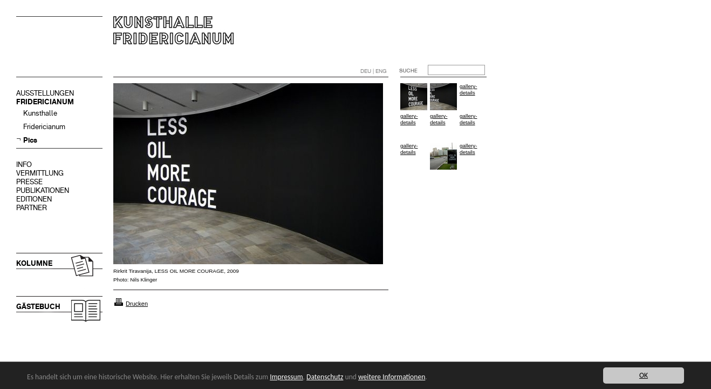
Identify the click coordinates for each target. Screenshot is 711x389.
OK (643, 375)
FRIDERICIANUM (45, 102)
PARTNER (31, 208)
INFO (24, 164)
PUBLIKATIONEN (42, 190)
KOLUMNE (34, 263)
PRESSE (29, 182)
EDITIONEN (34, 199)
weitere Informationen (391, 376)
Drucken (137, 303)
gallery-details (468, 89)
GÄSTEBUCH (38, 307)
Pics (30, 140)
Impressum (286, 376)
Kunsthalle (40, 113)
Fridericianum (44, 127)
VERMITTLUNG (40, 173)
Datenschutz (324, 376)
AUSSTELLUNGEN (45, 93)
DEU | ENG (373, 71)
